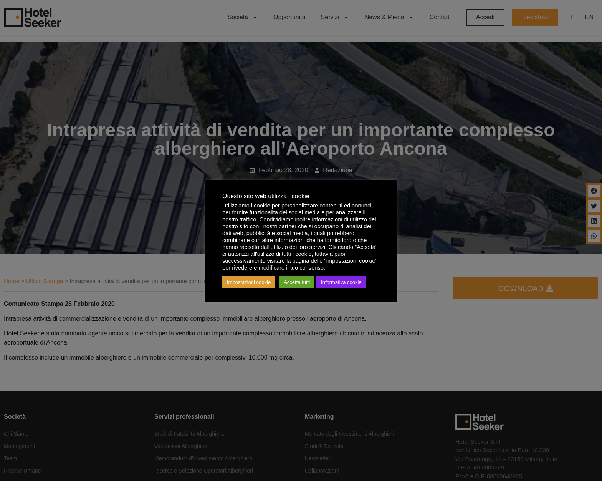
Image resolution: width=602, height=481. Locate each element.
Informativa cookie (341, 282)
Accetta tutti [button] (297, 282)
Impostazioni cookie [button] (249, 282)
